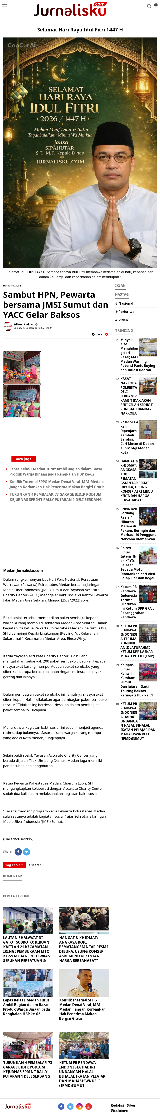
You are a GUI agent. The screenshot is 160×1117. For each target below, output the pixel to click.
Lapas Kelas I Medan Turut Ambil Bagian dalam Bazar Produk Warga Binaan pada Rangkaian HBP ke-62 (26, 1007)
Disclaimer (120, 1110)
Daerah (17, 285)
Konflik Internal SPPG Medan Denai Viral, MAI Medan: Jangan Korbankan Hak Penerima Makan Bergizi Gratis (82, 1009)
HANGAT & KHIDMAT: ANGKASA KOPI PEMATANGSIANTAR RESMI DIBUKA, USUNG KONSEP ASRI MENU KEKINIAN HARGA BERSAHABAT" (83, 949)
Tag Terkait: (14, 865)
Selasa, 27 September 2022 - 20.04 (33, 327)
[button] (156, 3)
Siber (131, 1105)
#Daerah (35, 865)
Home (7, 285)
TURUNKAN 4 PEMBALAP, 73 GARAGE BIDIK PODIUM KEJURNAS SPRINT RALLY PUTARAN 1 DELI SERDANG (27, 1069)
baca (97, 334)
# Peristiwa (125, 311)
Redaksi (117, 1105)
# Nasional (124, 303)
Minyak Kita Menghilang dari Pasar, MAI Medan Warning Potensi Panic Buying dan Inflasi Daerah (137, 354)
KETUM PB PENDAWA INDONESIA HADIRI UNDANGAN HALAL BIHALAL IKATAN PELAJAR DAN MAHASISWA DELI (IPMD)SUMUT (82, 1074)
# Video (121, 320)
